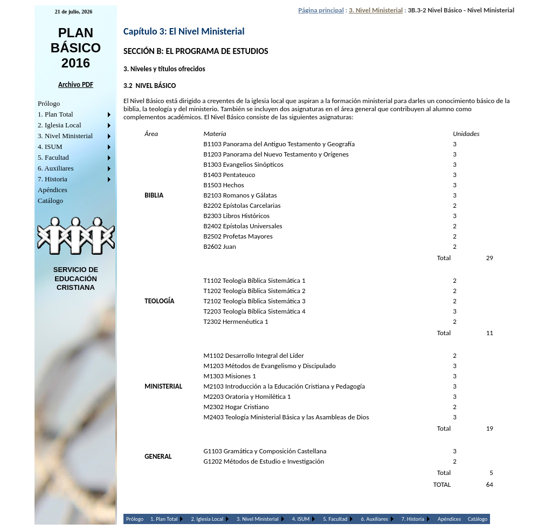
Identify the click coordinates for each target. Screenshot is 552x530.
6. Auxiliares (55, 168)
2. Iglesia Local (59, 125)
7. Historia (52, 179)
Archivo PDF (75, 84)
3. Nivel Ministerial (65, 136)
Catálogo (50, 200)
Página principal (320, 10)
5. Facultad (53, 157)
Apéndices (52, 190)
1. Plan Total (55, 114)
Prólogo (49, 103)
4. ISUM (50, 146)
